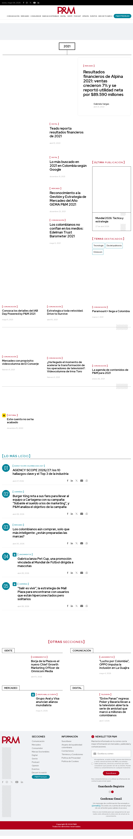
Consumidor (35, 16)
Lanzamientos (107, 657)
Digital (63, 16)
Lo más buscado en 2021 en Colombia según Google (68, 166)
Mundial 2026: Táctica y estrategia (109, 219)
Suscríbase (66, 741)
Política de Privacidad (71, 758)
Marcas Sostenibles (50, 16)
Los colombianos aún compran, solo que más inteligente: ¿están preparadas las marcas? (41, 532)
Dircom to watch (105, 16)
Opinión (85, 16)
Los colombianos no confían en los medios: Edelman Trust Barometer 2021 (66, 230)
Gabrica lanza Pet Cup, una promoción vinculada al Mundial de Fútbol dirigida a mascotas (45, 562)
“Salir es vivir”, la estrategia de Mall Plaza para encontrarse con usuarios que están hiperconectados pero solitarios (43, 593)
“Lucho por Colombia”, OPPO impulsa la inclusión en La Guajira (114, 664)
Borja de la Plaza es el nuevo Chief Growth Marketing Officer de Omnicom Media (45, 666)
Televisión (105, 694)
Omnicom (97, 252)
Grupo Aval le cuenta (46, 694)
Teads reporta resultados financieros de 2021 (67, 132)
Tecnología (98, 245)
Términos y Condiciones (72, 754)
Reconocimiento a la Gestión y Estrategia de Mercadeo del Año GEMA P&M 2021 (68, 199)
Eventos (93, 16)
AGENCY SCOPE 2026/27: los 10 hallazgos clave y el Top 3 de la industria (40, 472)
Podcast (77, 16)
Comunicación (13, 16)
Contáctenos (68, 751)
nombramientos (39, 657)
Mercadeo (25, 16)
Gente (69, 16)
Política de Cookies (70, 761)
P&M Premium (122, 16)
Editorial (12, 415)
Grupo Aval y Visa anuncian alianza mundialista (47, 702)
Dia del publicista (114, 245)
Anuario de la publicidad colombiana (72, 746)
